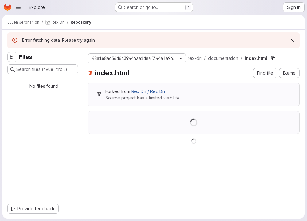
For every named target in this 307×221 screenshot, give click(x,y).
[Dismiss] (292, 40)
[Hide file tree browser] (12, 57)
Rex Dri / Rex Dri (148, 91)
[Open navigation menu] (18, 7)
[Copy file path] (273, 58)
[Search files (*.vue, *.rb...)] (42, 69)
